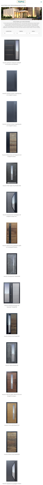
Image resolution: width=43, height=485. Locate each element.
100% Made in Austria (31, 480)
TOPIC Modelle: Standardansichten (21, 448)
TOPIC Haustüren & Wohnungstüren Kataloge (21, 430)
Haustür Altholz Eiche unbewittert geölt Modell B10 (33, 308)
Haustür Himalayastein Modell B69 (32, 155)
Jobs (21, 411)
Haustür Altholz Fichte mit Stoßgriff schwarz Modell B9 (11, 308)
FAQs (21, 413)
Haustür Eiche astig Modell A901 (11, 369)
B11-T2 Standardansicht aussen (5, 467)
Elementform (8, 31)
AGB (18, 480)
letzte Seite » (30, 405)
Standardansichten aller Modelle (21, 471)
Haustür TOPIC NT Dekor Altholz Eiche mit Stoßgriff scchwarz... (32, 217)
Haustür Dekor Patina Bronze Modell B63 (32, 398)
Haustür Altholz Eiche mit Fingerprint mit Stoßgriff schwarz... (32, 94)
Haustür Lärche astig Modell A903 (32, 369)
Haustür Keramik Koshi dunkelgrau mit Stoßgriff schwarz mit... (32, 125)
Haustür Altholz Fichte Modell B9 (32, 247)
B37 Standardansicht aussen (32, 467)
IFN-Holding (39, 480)
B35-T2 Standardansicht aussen (23, 467)
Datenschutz (12, 480)
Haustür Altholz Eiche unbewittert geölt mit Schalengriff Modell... (11, 155)
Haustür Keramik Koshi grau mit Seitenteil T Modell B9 (11, 186)
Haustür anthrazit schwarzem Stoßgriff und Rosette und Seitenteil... (11, 63)
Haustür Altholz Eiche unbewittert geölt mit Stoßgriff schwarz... (11, 338)
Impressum (22, 480)
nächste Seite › (24, 405)
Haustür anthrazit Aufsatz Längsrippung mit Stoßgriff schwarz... (32, 63)
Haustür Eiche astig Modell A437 (11, 247)
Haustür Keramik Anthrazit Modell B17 (32, 276)
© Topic (2, 480)
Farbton (21, 31)
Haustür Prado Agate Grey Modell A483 (11, 125)
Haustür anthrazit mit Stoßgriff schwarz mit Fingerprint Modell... (11, 277)
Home (7, 480)
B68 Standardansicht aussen (14, 467)
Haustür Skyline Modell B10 (11, 216)
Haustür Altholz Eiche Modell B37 (32, 186)
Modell (33, 31)
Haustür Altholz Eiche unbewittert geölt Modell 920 (11, 398)
